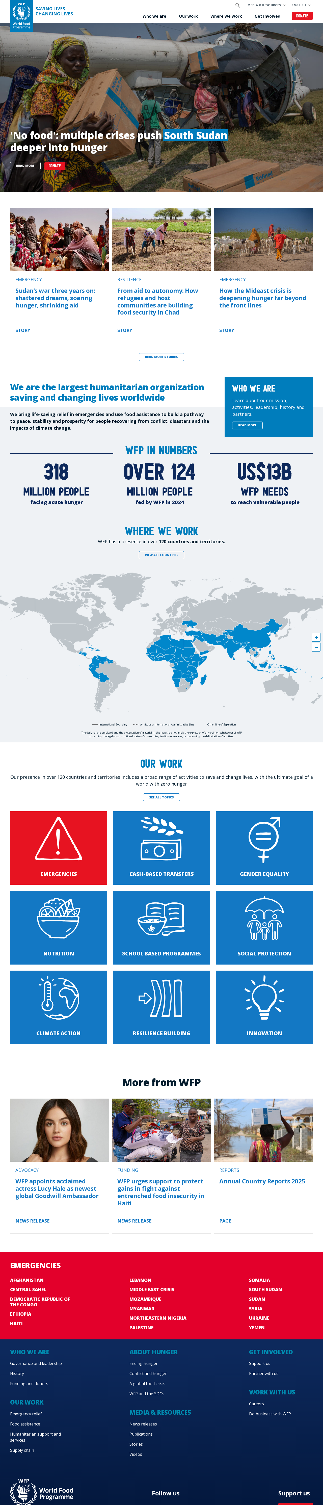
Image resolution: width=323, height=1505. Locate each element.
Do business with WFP (270, 1414)
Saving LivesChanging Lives (54, 11)
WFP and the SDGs (146, 1393)
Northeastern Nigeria (157, 1318)
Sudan (257, 1299)
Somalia (259, 1280)
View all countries (161, 555)
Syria (255, 1309)
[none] (161, 107)
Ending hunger (143, 1363)
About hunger (153, 1352)
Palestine (141, 1328)
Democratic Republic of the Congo (40, 1302)
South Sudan (265, 1289)
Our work (188, 16)
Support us (259, 1363)
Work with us (272, 1392)
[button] (316, 637)
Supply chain (22, 1450)
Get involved (267, 16)
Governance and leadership (36, 1363)
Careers (256, 1404)
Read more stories (161, 357)
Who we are (154, 16)
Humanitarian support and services (35, 1437)
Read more (25, 166)
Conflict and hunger (148, 1373)
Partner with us (263, 1373)
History (17, 1373)
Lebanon (140, 1280)
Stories (136, 1444)
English (299, 5)
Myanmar (141, 1309)
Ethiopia (20, 1314)
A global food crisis (147, 1383)
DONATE (55, 166)
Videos (135, 1454)
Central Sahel (28, 1289)
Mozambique (145, 1299)
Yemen (257, 1328)
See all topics (161, 797)
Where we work (226, 16)
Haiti (16, 1323)
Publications (141, 1434)
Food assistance (25, 1424)
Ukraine (259, 1318)
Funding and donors (29, 1383)
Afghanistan (27, 1280)
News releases (143, 1424)
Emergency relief (26, 1414)
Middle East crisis (151, 1289)
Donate (302, 16)
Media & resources (264, 5)
